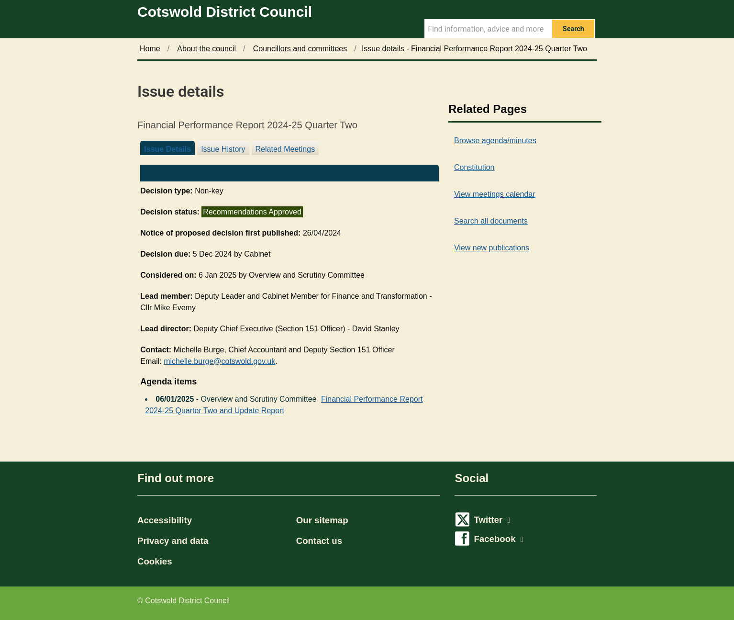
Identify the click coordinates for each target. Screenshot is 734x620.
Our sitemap (322, 520)
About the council (206, 49)
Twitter (492, 520)
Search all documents (491, 221)
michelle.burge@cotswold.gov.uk (219, 361)
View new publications (491, 248)
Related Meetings (285, 149)
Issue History (223, 149)
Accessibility (164, 520)
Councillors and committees (300, 49)
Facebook (498, 539)
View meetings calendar (494, 194)
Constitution (474, 167)
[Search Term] (488, 28)
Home (150, 49)
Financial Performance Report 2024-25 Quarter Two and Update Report (284, 402)
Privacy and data (172, 541)
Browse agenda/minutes (495, 140)
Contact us (319, 541)
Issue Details (167, 149)
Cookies (154, 561)
